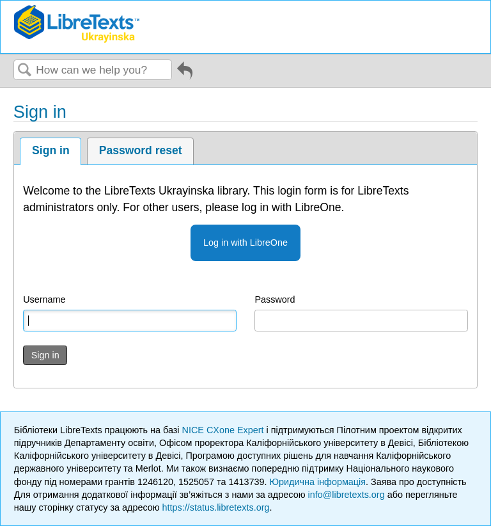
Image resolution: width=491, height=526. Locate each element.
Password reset (140, 150)
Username (44, 299)
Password (274, 299)
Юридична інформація (317, 482)
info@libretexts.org (346, 495)
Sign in (51, 150)
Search (24, 71)
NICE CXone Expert (224, 430)
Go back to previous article (185, 75)
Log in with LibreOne (245, 242)
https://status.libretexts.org (216, 507)
